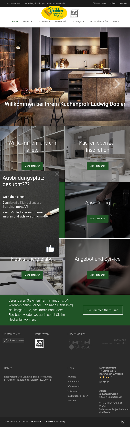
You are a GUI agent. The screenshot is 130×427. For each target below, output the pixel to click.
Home (15, 21)
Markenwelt (74, 386)
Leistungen (73, 391)
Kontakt (123, 3)
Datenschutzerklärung (55, 422)
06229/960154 (11, 3)
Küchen (72, 376)
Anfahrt (113, 3)
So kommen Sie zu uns (103, 310)
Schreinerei (74, 381)
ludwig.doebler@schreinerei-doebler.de (45, 3)
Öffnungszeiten (99, 3)
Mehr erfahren (32, 166)
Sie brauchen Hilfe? (78, 395)
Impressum (36, 422)
